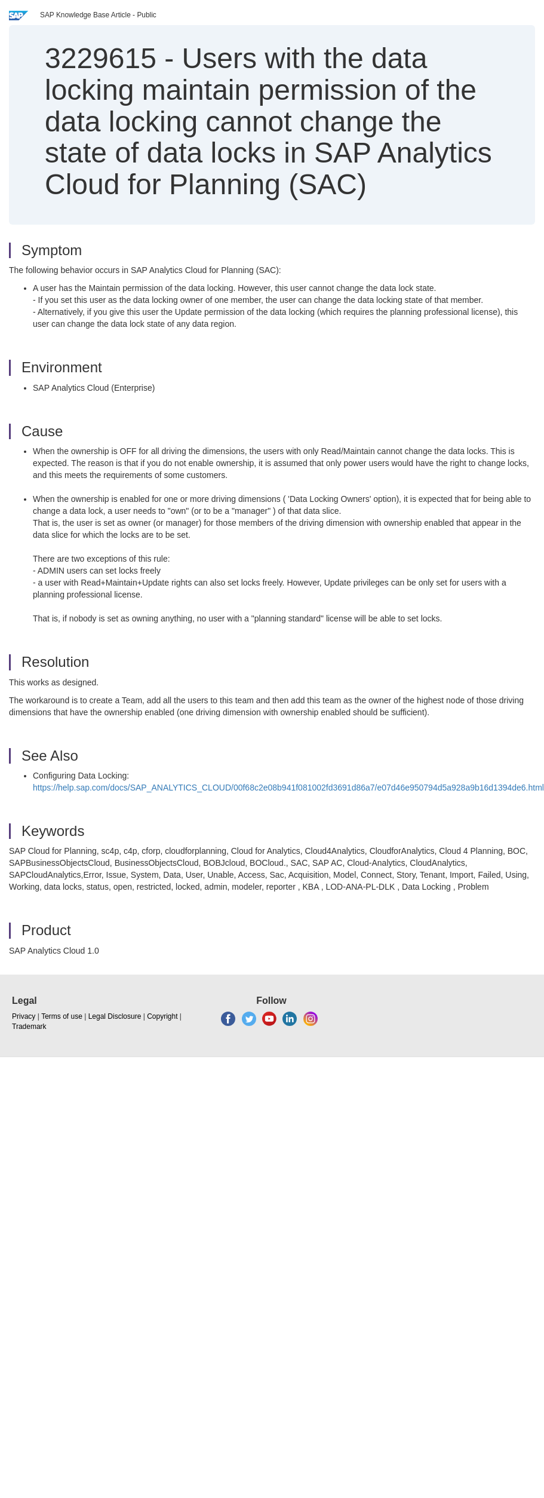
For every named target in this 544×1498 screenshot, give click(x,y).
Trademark (29, 1026)
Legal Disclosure (115, 1016)
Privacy (23, 1016)
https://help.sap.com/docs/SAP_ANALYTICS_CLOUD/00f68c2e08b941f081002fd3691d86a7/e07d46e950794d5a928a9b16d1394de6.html (288, 787)
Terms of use (61, 1016)
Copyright (162, 1016)
